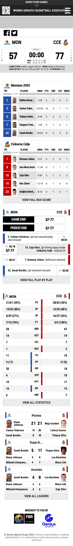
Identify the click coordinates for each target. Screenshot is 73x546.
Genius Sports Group (49, 521)
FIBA (24, 521)
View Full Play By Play (36, 280)
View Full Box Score (36, 200)
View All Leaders (36, 496)
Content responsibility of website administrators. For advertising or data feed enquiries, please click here (37, 537)
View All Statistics (36, 402)
